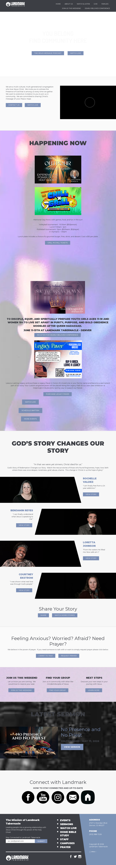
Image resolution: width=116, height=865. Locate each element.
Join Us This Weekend (71, 8)
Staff (64, 839)
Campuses (67, 843)
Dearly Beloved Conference (97, 8)
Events (65, 820)
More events (30, 419)
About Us (69, 4)
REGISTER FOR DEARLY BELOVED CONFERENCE (57, 335)
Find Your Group (57, 690)
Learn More (94, 690)
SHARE (43, 615)
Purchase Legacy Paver (57, 394)
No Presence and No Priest (81, 732)
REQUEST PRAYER (69, 656)
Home (58, 4)
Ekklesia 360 (93, 852)
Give (95, 4)
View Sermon (72, 747)
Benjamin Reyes (22, 510)
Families (104, 4)
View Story (91, 494)
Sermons (66, 824)
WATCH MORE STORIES (65, 615)
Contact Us (14, 105)
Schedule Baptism (30, 410)
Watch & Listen (83, 4)
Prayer (65, 847)
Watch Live (75, 53)
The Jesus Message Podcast (47, 53)
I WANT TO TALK (46, 656)
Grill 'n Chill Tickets (58, 243)
